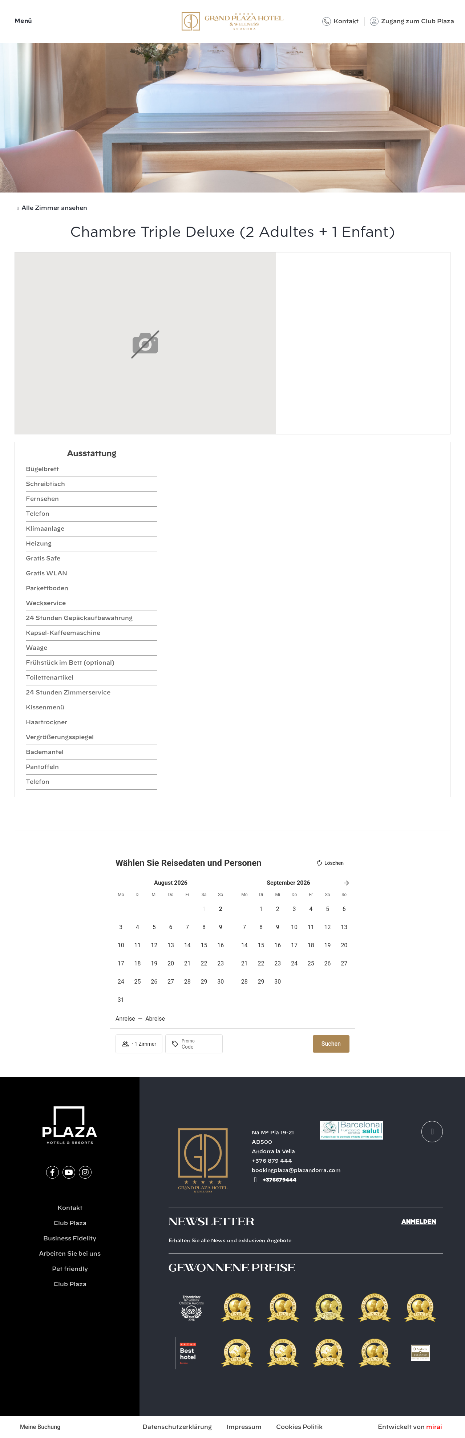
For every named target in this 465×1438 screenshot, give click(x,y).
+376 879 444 (272, 1161)
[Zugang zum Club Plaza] (374, 21)
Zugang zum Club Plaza (417, 21)
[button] (204, 909)
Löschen (330, 863)
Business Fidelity (69, 1238)
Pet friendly (70, 1269)
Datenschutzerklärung (177, 1427)
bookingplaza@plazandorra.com (296, 1170)
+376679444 (279, 1180)
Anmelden (418, 1221)
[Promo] (199, 1047)
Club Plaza (69, 1223)
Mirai (434, 1427)
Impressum (244, 1427)
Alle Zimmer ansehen (54, 208)
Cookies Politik (299, 1427)
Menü (23, 21)
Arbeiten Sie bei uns (70, 1254)
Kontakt (346, 21)
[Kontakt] (326, 21)
